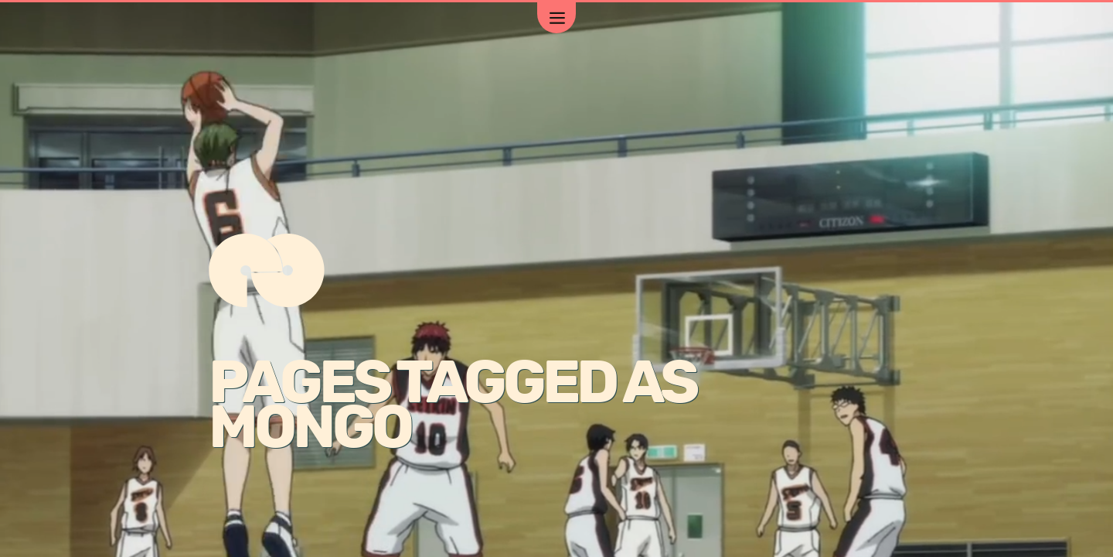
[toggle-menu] (556, 17)
